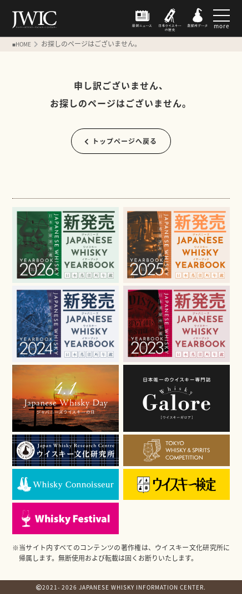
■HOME (21, 44)
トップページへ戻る (120, 141)
